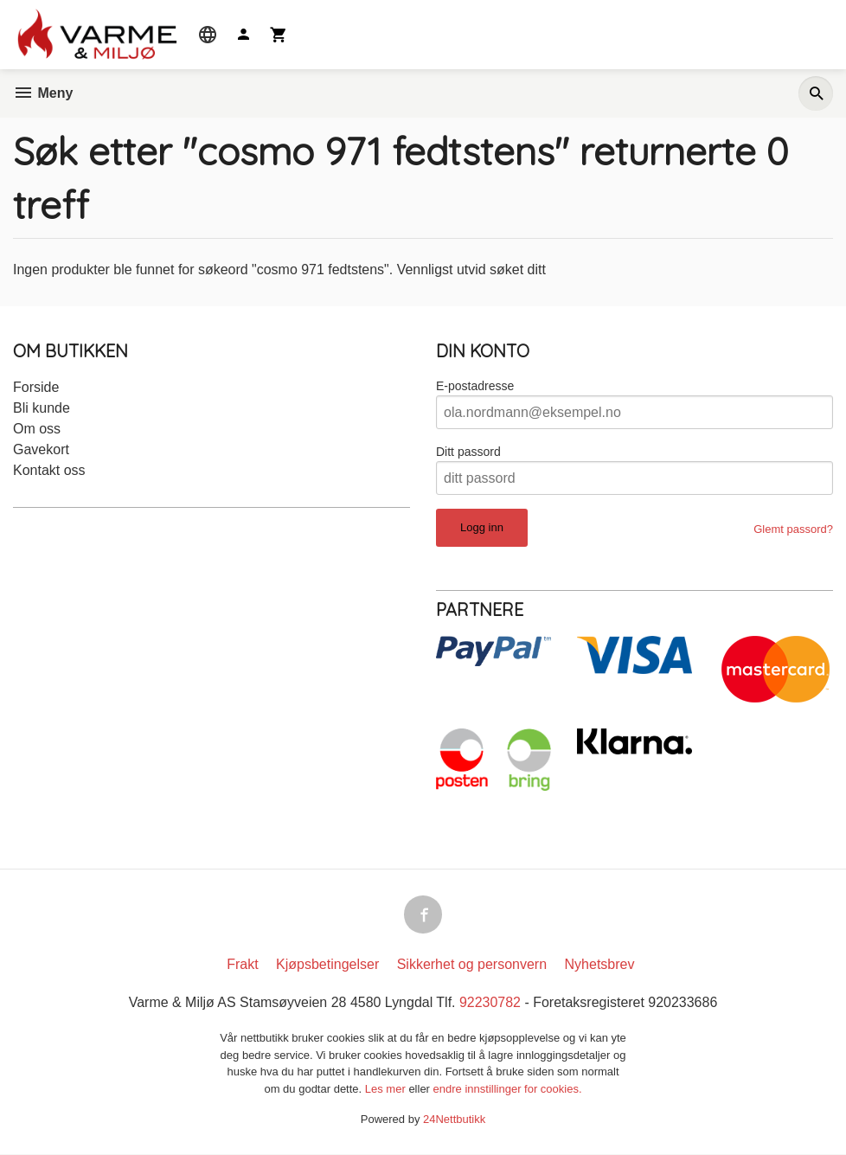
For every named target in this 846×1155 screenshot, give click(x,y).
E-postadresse (475, 386)
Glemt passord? (793, 529)
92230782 (490, 1002)
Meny (43, 93)
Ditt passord (468, 452)
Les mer (387, 1089)
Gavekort (41, 449)
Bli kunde (41, 408)
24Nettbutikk (454, 1119)
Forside (36, 387)
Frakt (242, 964)
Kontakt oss (49, 470)
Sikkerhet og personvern (472, 964)
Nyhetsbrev (600, 964)
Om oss (37, 428)
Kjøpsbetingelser (327, 964)
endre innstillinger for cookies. (507, 1089)
